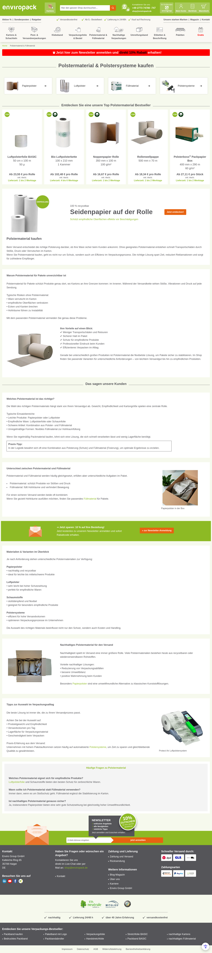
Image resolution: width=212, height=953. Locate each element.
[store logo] (19, 8)
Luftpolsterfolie (17, 782)
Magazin (194, 19)
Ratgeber (36, 19)
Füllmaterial (90, 498)
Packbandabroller (54, 938)
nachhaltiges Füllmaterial (182, 938)
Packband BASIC (136, 938)
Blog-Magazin (117, 874)
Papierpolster (80, 683)
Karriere (114, 883)
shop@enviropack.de (141, 11)
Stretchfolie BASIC (137, 934)
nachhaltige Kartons (179, 934)
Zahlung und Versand (121, 856)
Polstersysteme (97, 747)
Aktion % (6, 19)
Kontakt (206, 19)
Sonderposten (21, 19)
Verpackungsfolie (95, 934)
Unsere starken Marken (175, 19)
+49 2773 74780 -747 (144, 8)
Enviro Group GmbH (121, 888)
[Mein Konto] (181, 7)
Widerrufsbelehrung (111, 949)
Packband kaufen (13, 934)
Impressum (67, 949)
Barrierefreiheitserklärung (138, 949)
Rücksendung (117, 861)
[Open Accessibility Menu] (205, 946)
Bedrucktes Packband (16, 938)
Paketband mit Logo (56, 934)
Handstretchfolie (95, 938)
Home (4, 46)
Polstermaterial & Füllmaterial (22, 46)
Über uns (115, 879)
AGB (95, 949)
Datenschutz (83, 949)
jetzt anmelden (138, 840)
